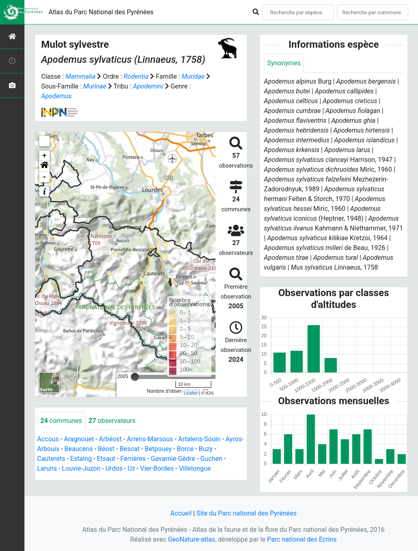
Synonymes (284, 63)
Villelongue (195, 468)
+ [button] (44, 156)
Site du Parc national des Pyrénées (246, 513)
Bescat (130, 449)
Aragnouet (79, 439)
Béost (106, 449)
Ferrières (132, 458)
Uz (131, 468)
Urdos (114, 468)
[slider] (135, 377)
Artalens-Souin (199, 439)
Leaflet (190, 393)
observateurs (111, 421)
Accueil (180, 513)
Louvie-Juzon (81, 468)
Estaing (81, 458)
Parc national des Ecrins (302, 539)
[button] (44, 166)
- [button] (44, 177)
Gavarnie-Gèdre (173, 458)
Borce (185, 449)
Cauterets (51, 458)
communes (61, 421)
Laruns (47, 468)
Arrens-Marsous (150, 439)
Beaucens (78, 449)
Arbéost (110, 439)
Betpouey (158, 449)
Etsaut (106, 458)
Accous (48, 439)
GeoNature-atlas (191, 539)
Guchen (211, 458)
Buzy (206, 449)
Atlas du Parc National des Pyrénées (101, 12)
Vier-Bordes (157, 468)
